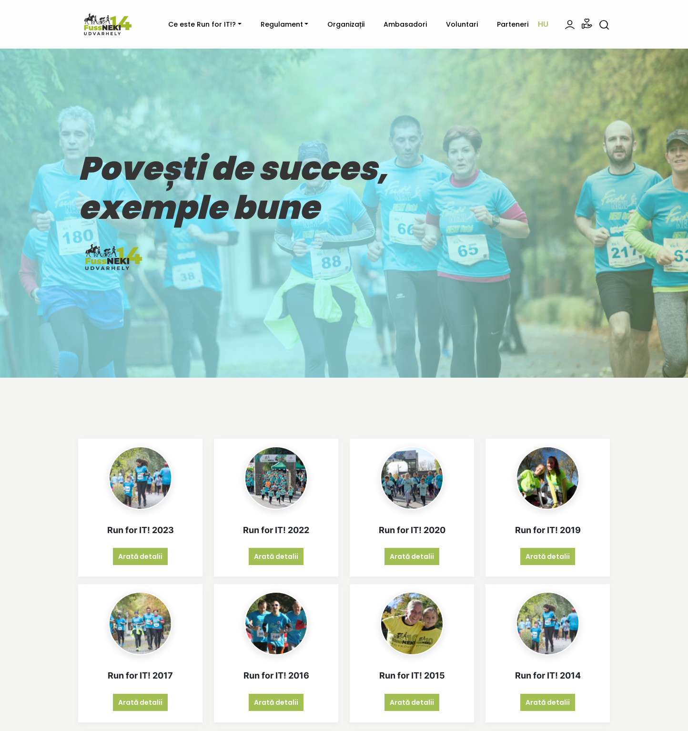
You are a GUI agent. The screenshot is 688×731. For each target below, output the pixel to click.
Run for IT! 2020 (412, 530)
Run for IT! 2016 (276, 675)
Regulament (282, 24)
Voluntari (462, 24)
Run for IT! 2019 (548, 530)
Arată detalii (140, 556)
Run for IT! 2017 (140, 675)
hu (543, 24)
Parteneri (512, 24)
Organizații (345, 24)
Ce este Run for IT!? (202, 24)
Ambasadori (405, 24)
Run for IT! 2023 (140, 530)
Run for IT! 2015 (412, 675)
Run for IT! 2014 (548, 675)
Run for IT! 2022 (276, 530)
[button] (587, 24)
